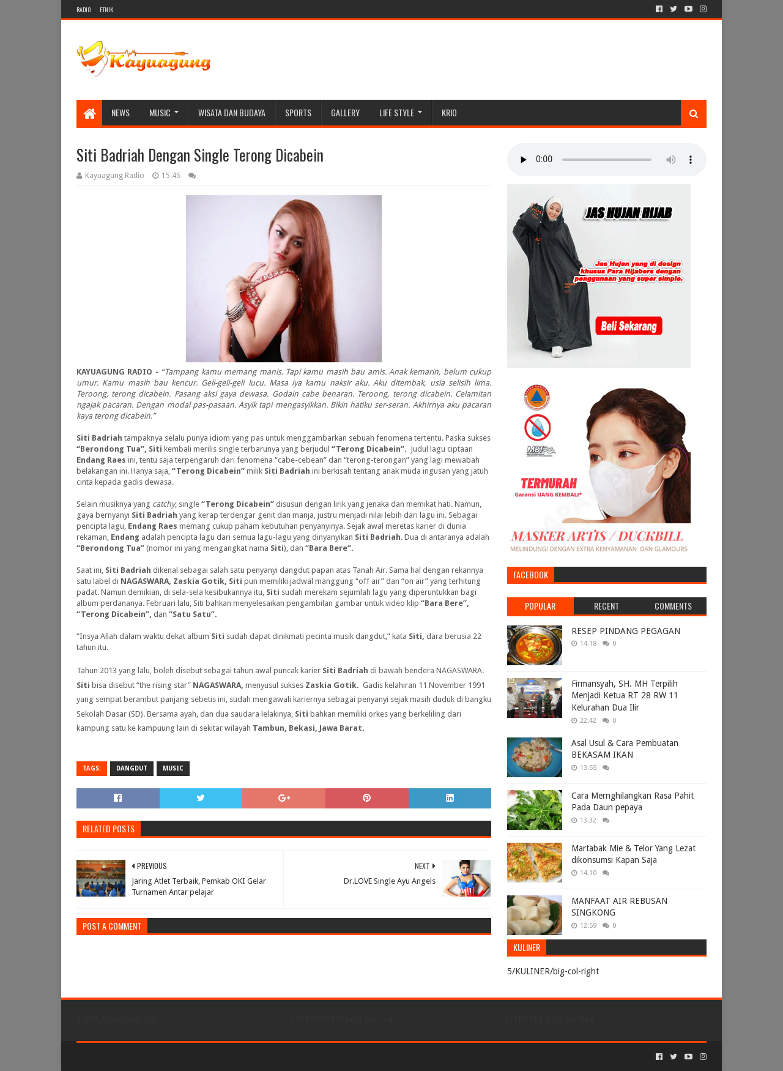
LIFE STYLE (396, 112)
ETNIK (106, 9)
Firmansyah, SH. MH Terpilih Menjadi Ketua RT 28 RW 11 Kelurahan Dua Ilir (624, 695)
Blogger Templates (214, 1056)
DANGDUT (131, 768)
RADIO (83, 9)
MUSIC (160, 112)
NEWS (120, 112)
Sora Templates (144, 1056)
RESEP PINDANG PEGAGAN (625, 631)
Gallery (345, 112)
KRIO (449, 112)
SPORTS (298, 112)
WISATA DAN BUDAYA (231, 112)
